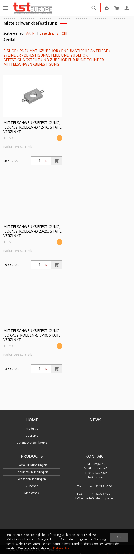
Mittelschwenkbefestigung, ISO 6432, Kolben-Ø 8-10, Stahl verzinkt (31, 335)
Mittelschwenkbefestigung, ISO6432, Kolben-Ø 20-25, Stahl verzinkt (32, 231)
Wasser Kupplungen (32, 479)
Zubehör (32, 486)
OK (119, 537)
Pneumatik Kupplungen (32, 472)
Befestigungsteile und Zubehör (56, 55)
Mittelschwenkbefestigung (31, 64)
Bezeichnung (48, 33)
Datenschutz (62, 548)
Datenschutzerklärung (32, 443)
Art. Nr (31, 33)
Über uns (32, 436)
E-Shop (10, 50)
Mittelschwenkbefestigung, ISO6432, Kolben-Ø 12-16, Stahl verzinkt (32, 127)
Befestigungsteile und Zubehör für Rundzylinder (53, 59)
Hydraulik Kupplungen (32, 465)
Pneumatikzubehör (39, 50)
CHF (65, 33)
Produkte (32, 429)
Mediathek (31, 493)
